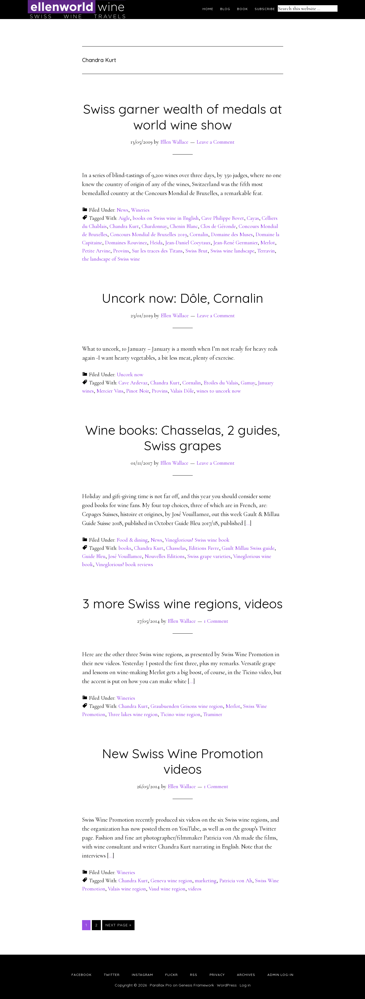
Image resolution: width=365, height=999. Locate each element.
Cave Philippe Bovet (222, 218)
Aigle (124, 218)
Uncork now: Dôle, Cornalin (182, 298)
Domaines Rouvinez (126, 242)
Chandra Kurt (124, 226)
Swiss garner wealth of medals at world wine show (182, 117)
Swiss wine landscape (232, 251)
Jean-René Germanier (235, 242)
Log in (245, 985)
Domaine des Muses (232, 234)
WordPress (227, 985)
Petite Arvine (96, 251)
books (124, 548)
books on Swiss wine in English (166, 218)
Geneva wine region (171, 880)
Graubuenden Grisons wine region (187, 706)
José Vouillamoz (125, 556)
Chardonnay (154, 226)
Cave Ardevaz (133, 383)
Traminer (212, 714)
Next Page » (118, 925)
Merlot (267, 242)
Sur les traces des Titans (157, 251)
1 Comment (216, 621)
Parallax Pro (161, 985)
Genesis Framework (196, 985)
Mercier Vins (109, 391)
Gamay (248, 383)
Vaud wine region (167, 889)
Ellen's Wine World (77, 9)
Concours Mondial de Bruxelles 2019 (148, 234)
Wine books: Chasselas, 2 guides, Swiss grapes (182, 438)
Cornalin (199, 234)
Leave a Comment (215, 142)
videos (194, 889)
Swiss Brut (196, 251)
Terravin (266, 251)
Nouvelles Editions (165, 556)
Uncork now (130, 374)
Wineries (140, 210)
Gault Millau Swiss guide (248, 548)
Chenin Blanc (184, 226)
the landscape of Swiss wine (111, 259)
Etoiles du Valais (221, 383)
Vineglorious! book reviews (124, 564)
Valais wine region (127, 889)
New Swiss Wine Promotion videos (182, 761)
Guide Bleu (93, 556)
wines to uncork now (218, 391)
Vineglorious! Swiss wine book (197, 540)
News (122, 210)
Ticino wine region (180, 714)
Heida (156, 242)
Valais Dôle (182, 391)
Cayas (253, 218)
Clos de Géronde (218, 226)
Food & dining (132, 540)
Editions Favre (204, 548)
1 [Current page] (88, 924)
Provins (121, 251)
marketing (206, 880)
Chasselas (176, 548)
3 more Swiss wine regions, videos (183, 603)
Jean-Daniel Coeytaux (188, 242)
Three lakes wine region (133, 714)
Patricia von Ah (235, 880)
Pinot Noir (137, 391)
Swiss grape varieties (208, 556)
